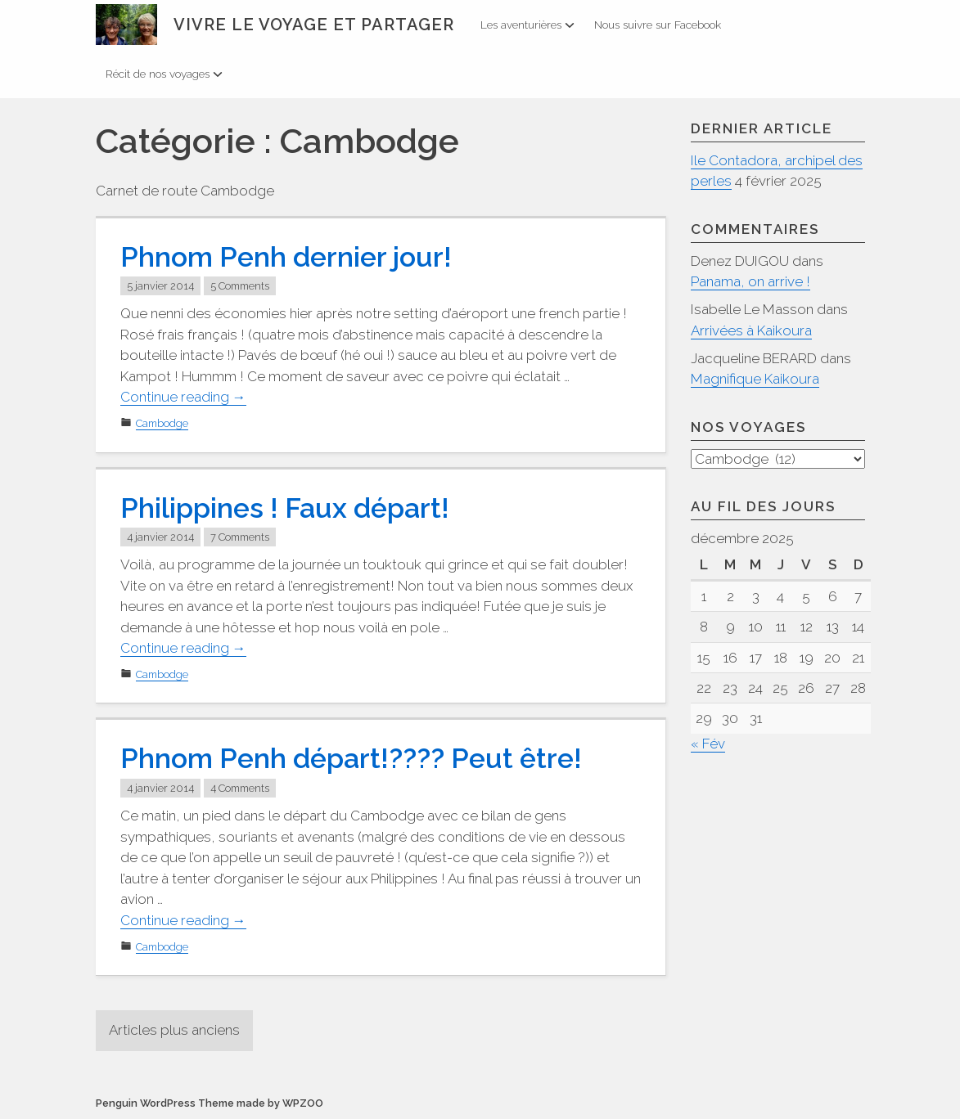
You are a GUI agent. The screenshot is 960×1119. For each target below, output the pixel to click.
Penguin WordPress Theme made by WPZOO (209, 1103)
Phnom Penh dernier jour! (286, 256)
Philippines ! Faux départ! (284, 508)
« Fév (708, 744)
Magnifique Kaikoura (755, 379)
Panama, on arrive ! (750, 281)
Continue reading (183, 397)
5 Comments (239, 286)
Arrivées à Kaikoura (751, 330)
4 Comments (239, 788)
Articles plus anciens (174, 1030)
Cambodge (162, 423)
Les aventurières (527, 24)
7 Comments (239, 537)
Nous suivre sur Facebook (657, 24)
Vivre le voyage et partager (314, 24)
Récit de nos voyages (164, 73)
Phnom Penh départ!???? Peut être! (351, 758)
